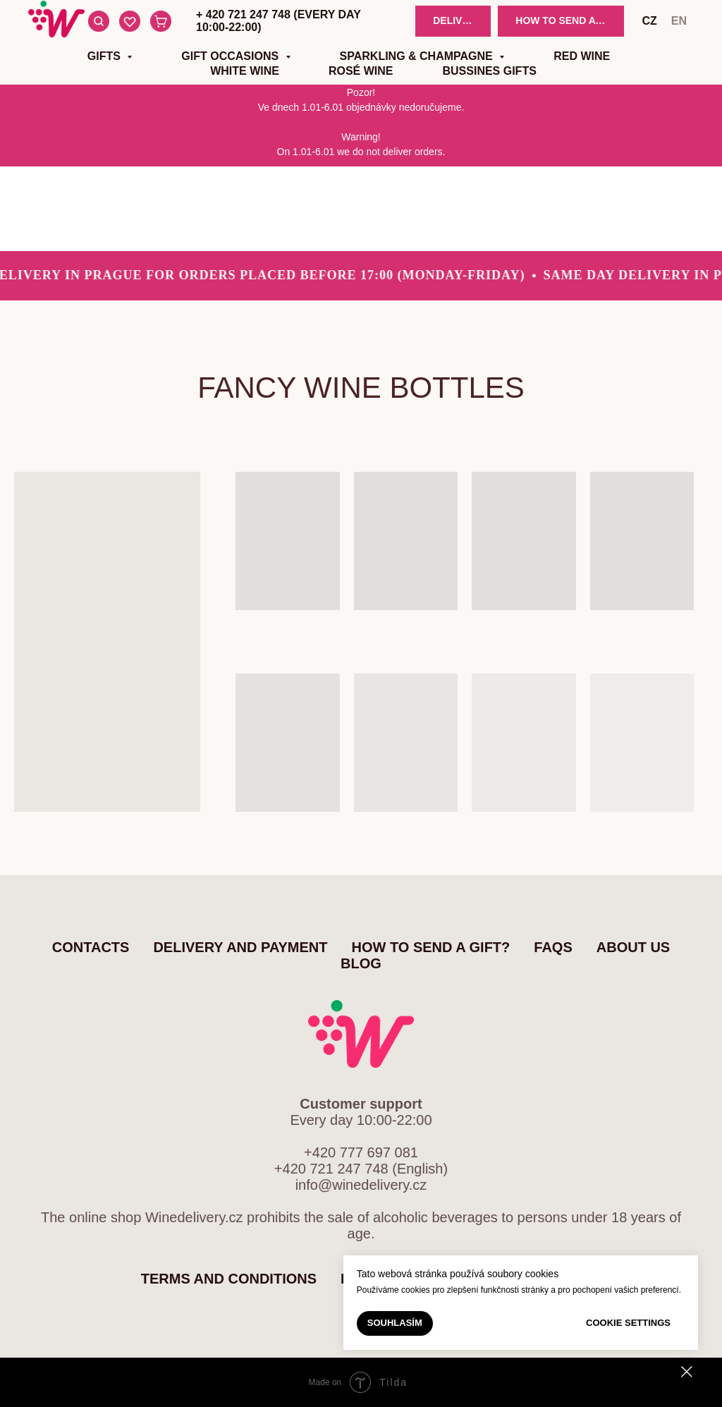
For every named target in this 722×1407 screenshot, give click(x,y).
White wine (244, 71)
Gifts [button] (105, 56)
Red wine (581, 56)
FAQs (553, 947)
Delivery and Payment (240, 947)
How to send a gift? (431, 947)
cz (649, 21)
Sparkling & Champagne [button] (418, 56)
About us (633, 947)
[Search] (98, 21)
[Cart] (160, 21)
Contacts (91, 947)
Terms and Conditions (229, 1278)
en (679, 21)
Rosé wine (361, 71)
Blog (361, 963)
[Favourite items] (129, 21)
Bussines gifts (489, 71)
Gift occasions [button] (231, 56)
